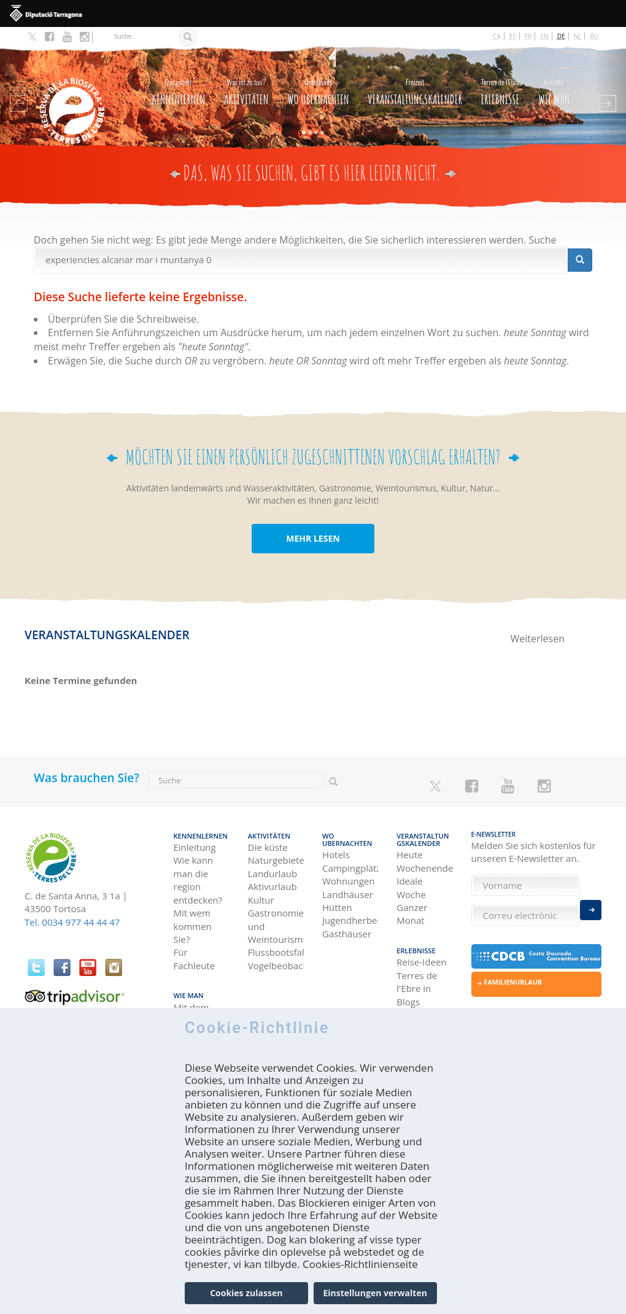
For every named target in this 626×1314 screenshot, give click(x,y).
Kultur (261, 891)
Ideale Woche (411, 878)
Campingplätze (350, 859)
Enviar (590, 908)
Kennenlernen (178, 82)
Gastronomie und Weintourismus (276, 917)
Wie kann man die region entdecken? (198, 871)
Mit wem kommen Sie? (193, 917)
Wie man (554, 82)
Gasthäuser (346, 924)
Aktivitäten (246, 82)
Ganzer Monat (411, 904)
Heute (409, 845)
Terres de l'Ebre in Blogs (416, 977)
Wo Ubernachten (318, 82)
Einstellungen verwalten (375, 1297)
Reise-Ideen (421, 951)
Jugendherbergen (350, 911)
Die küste (268, 838)
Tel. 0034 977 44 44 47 (72, 915)
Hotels (336, 845)
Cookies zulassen (246, 1297)
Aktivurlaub (272, 878)
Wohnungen (348, 872)
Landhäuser (347, 885)
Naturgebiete (276, 852)
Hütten (337, 898)
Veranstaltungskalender (415, 82)
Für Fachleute (194, 950)
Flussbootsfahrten (276, 944)
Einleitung (195, 838)
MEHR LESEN (312, 531)
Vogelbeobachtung (276, 957)
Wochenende (424, 859)
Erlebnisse (500, 82)
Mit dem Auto (191, 1003)
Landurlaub (272, 865)
